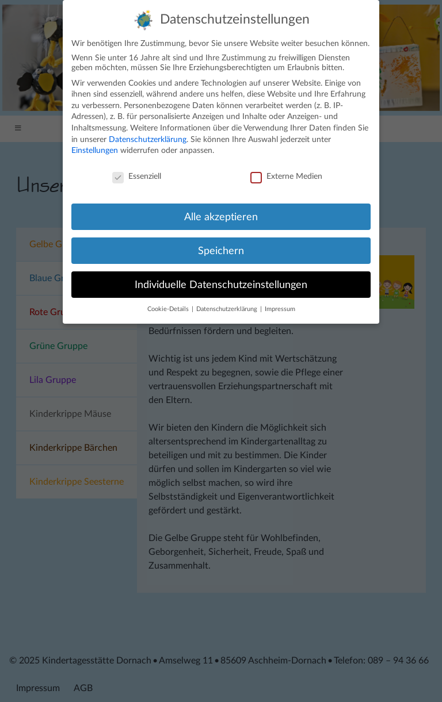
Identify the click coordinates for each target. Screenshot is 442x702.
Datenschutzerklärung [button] (227, 304)
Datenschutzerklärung (147, 134)
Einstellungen (94, 145)
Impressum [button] (280, 304)
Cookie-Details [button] (168, 304)
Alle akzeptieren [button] (221, 211)
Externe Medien (286, 172)
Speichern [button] (221, 245)
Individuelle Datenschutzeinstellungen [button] (221, 279)
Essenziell (136, 172)
